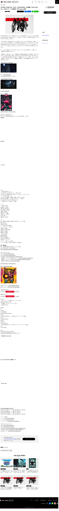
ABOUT (31, 500)
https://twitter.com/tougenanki (15, 260)
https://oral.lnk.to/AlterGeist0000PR (14, 287)
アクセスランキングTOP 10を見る (50, 12)
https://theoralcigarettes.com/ (9, 425)
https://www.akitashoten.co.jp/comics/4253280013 (9, 249)
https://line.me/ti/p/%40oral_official (14, 431)
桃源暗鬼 (10, 450)
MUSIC (9, 11)
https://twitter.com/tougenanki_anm (9, 255)
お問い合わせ (55, 500)
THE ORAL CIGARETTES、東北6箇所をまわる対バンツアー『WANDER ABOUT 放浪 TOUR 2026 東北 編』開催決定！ (7, 488)
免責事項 (49, 500)
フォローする (29, 439)
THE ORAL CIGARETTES (4, 450)
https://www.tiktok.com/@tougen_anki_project (22, 259)
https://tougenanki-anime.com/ (9, 253)
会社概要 (36, 500)
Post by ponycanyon (45, 35)
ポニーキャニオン (45, 43)
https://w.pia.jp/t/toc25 (10, 419)
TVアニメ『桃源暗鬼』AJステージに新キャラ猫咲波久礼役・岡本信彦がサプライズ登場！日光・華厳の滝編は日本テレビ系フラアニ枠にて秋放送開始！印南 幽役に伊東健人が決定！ (32, 471)
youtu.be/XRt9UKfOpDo (7, 74)
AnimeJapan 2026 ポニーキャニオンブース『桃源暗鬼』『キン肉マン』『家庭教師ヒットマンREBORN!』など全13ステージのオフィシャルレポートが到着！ (7, 471)
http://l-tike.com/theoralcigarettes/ (13, 421)
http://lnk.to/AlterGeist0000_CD (13, 285)
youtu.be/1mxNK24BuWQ (5, 91)
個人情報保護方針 (43, 500)
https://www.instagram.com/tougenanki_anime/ (14, 256)
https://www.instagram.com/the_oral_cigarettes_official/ (16, 428)
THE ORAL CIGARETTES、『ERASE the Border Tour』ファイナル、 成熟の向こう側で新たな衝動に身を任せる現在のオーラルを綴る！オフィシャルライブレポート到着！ (19, 471)
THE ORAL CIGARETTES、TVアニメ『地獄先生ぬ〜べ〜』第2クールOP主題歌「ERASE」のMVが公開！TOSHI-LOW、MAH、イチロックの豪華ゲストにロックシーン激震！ (32, 488)
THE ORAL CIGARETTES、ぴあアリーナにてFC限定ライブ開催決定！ (19, 487)
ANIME (6, 11)
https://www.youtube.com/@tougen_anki (26, 258)
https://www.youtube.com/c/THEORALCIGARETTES (14, 429)
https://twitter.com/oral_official (8, 426)
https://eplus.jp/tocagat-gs (9, 418)
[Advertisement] (49, 22)
